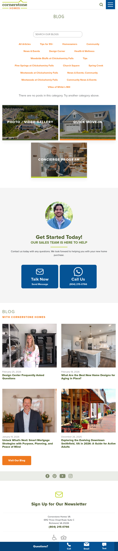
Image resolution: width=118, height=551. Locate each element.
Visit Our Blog (16, 454)
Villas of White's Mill (79, 81)
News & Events (30, 50)
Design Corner (57, 50)
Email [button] (86, 546)
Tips (86, 56)
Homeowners (70, 44)
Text (104, 546)
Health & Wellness (86, 50)
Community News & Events (42, 81)
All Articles (22, 44)
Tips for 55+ (45, 44)
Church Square (84, 62)
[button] (104, 5)
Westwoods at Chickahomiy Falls (79, 75)
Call (69, 546)
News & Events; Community (35, 75)
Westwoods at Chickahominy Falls (72, 69)
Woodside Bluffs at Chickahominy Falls (51, 56)
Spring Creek (35, 69)
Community (95, 44)
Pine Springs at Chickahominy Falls (45, 62)
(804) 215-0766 (59, 520)
